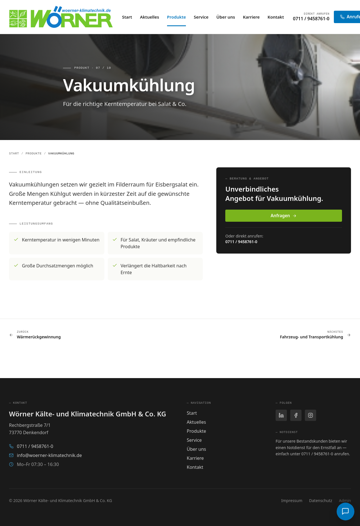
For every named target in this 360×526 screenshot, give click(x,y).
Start (127, 17)
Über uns (225, 17)
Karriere (251, 17)
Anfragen (284, 215)
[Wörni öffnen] (345, 511)
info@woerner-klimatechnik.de (45, 455)
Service (201, 17)
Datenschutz (320, 500)
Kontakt (275, 17)
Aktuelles (149, 17)
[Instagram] (310, 415)
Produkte (176, 17)
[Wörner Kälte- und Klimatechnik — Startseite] (61, 17)
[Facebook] (296, 415)
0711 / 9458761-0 (311, 18)
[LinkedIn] (281, 415)
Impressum (291, 500)
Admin (345, 500)
